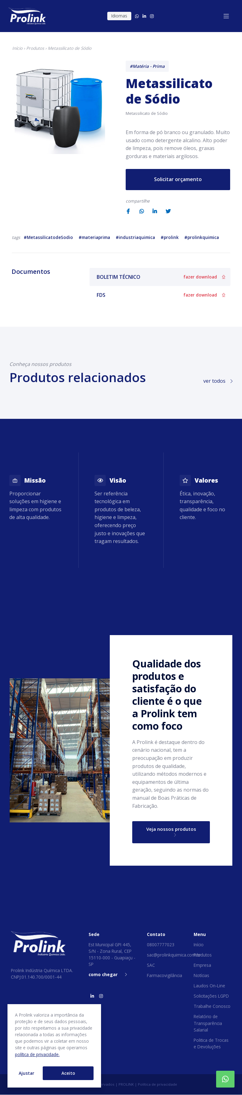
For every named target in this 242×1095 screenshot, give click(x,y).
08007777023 (160, 945)
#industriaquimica (135, 237)
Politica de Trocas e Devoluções (211, 1043)
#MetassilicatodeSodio (48, 237)
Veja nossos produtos (171, 832)
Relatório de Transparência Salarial (208, 1023)
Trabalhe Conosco (212, 1007)
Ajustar (26, 1073)
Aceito (68, 1073)
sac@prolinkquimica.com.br (174, 955)
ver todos (218, 380)
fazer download (204, 277)
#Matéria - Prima (147, 66)
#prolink (170, 237)
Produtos (35, 48)
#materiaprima (94, 237)
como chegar (108, 975)
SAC (151, 966)
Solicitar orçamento (178, 179)
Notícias (201, 976)
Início (17, 48)
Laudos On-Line (209, 986)
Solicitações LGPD (211, 996)
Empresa (202, 966)
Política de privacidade (157, 1084)
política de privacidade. (37, 1054)
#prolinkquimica (201, 237)
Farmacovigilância (164, 976)
